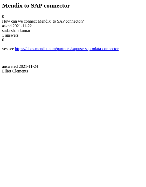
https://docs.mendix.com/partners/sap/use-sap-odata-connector (67, 48)
